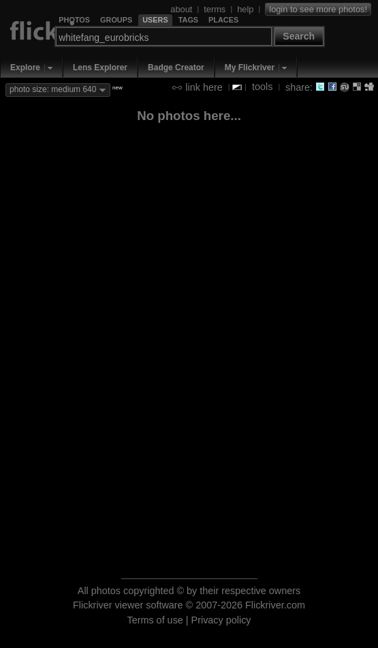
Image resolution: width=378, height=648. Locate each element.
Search (299, 36)
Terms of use (155, 620)
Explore (25, 67)
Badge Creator (176, 67)
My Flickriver (249, 67)
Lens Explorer (100, 67)
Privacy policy (221, 620)
